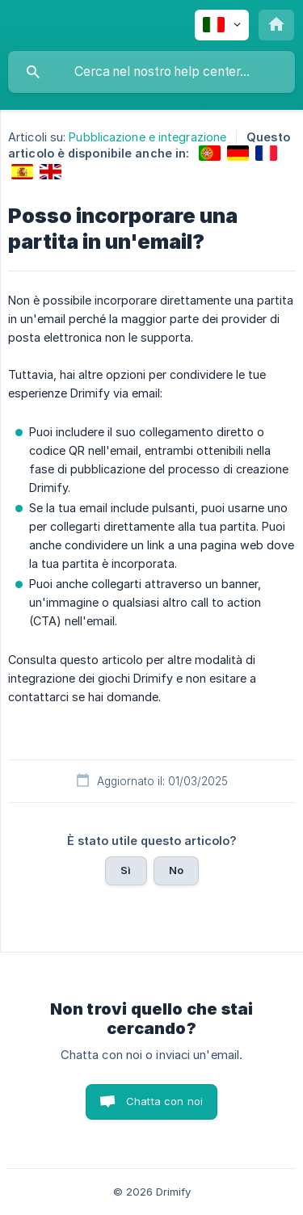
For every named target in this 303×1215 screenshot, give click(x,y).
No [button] (176, 870)
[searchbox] (151, 72)
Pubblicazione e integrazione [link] (147, 137)
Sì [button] (125, 870)
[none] (222, 25)
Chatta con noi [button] (164, 1101)
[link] (210, 153)
